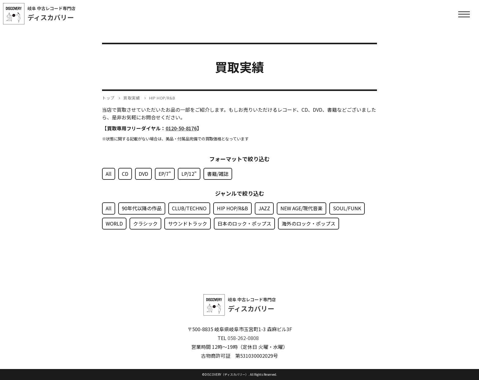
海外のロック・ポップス (308, 223)
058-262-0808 (243, 338)
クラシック (145, 223)
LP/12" (189, 173)
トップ (108, 98)
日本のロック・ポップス (244, 223)
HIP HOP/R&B (232, 208)
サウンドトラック (187, 223)
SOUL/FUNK (347, 208)
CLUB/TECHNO (189, 208)
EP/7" (165, 173)
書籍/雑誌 (218, 173)
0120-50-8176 (181, 128)
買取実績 (131, 98)
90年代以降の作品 (142, 208)
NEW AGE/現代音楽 (301, 208)
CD (125, 173)
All (109, 173)
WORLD (114, 223)
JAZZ (264, 208)
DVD (143, 173)
